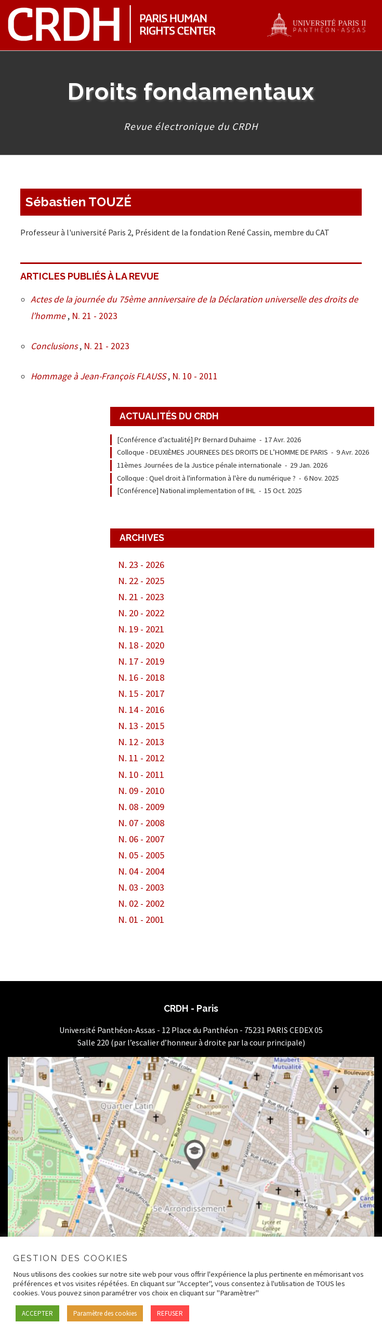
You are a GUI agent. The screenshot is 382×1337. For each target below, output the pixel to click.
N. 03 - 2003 (141, 887)
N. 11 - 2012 (141, 758)
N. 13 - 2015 (141, 726)
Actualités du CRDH (169, 416)
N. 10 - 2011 (195, 376)
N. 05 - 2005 (141, 855)
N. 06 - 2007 (141, 839)
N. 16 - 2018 (141, 677)
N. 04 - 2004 (141, 871)
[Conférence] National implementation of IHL (186, 490)
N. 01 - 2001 (141, 919)
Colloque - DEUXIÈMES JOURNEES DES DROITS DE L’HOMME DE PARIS (222, 452)
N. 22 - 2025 (141, 581)
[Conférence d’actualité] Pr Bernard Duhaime (186, 439)
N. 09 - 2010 (141, 791)
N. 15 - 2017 (141, 693)
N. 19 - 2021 (141, 629)
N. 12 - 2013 (141, 742)
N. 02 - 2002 (141, 903)
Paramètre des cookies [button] (105, 1313)
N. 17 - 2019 (141, 661)
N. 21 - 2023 (94, 316)
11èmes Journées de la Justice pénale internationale (199, 465)
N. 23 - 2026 (141, 565)
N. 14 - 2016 (141, 710)
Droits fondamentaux (191, 91)
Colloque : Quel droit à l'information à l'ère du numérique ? (206, 478)
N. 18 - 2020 (141, 645)
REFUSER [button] (170, 1313)
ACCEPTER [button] (37, 1313)
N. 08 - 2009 (141, 807)
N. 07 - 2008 (141, 823)
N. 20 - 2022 (141, 613)
